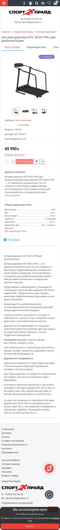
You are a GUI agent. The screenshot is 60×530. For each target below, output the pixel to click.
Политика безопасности (14, 444)
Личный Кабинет (11, 460)
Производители (10, 452)
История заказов (11, 464)
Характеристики (36, 47)
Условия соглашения (13, 440)
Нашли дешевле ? (15, 154)
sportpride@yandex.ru (28, 22)
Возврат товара (10, 475)
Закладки (6, 467)
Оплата (5, 436)
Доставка (6, 432)
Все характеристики (15, 231)
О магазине (8, 429)
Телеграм (14, 239)
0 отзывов (23, 124)
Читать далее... (13, 195)
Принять (30, 526)
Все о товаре (12, 47)
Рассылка (7, 471)
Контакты (7, 448)
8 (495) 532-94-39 (31, 18)
